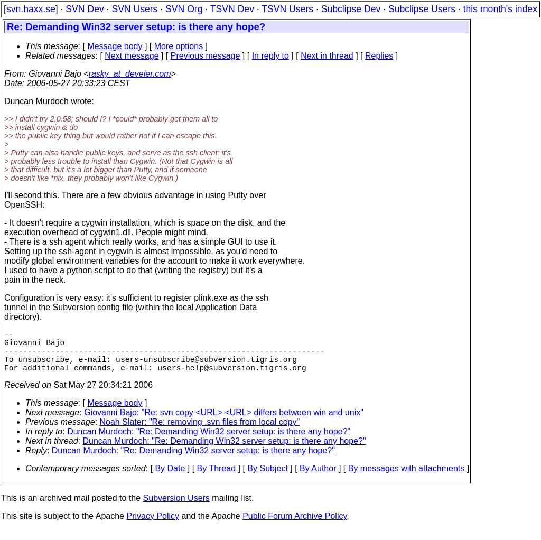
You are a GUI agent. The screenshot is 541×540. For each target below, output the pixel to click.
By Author (318, 478)
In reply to (270, 55)
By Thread (216, 478)
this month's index (500, 9)
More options (178, 46)
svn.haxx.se (30, 9)
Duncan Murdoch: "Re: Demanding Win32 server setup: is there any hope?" (208, 441)
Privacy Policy (152, 526)
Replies (379, 55)
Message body (114, 46)
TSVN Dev (232, 9)
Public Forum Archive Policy (294, 526)
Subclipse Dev (350, 9)
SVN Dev (85, 9)
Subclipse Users (421, 9)
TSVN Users (287, 9)
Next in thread (327, 55)
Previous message (205, 55)
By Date (170, 478)
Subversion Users (176, 508)
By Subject (267, 478)
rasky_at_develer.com (130, 73)
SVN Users (134, 9)
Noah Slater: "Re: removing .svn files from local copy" (200, 432)
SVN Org (183, 9)
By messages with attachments (406, 478)
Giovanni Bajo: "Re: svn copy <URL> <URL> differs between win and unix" (223, 422)
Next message (131, 55)
